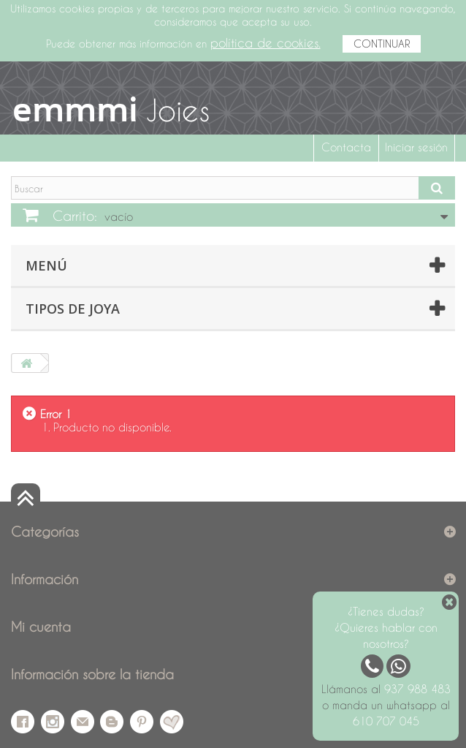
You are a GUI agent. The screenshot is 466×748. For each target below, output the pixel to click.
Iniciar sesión (416, 147)
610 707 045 (386, 721)
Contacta (346, 147)
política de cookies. (265, 43)
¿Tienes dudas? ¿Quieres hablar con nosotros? (386, 627)
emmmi (75, 109)
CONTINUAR (382, 43)
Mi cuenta (41, 626)
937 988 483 (417, 688)
